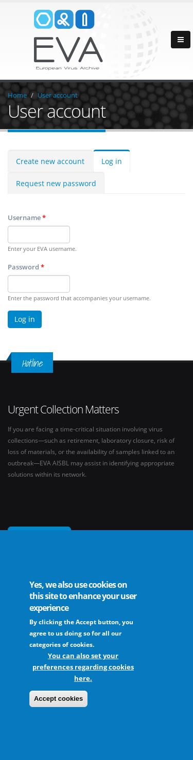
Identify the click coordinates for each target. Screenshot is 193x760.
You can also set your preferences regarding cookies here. (83, 667)
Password (26, 267)
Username (27, 217)
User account (58, 95)
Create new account (50, 161)
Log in (111, 161)
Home (17, 95)
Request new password (56, 183)
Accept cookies (58, 699)
